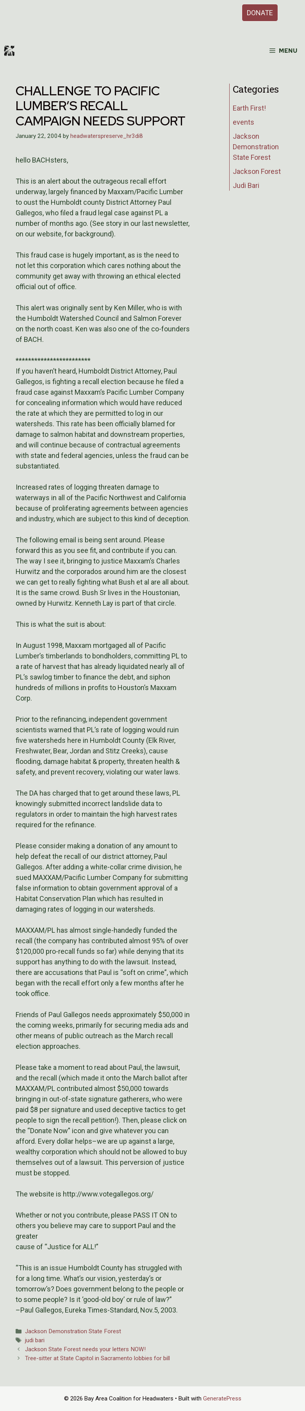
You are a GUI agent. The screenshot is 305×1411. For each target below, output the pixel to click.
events (243, 122)
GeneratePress (222, 1398)
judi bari (35, 1340)
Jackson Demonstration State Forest (73, 1331)
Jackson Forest (257, 171)
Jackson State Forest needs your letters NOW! (85, 1349)
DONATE (260, 13)
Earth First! (249, 108)
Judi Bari (246, 185)
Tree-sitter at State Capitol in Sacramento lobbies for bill (97, 1358)
